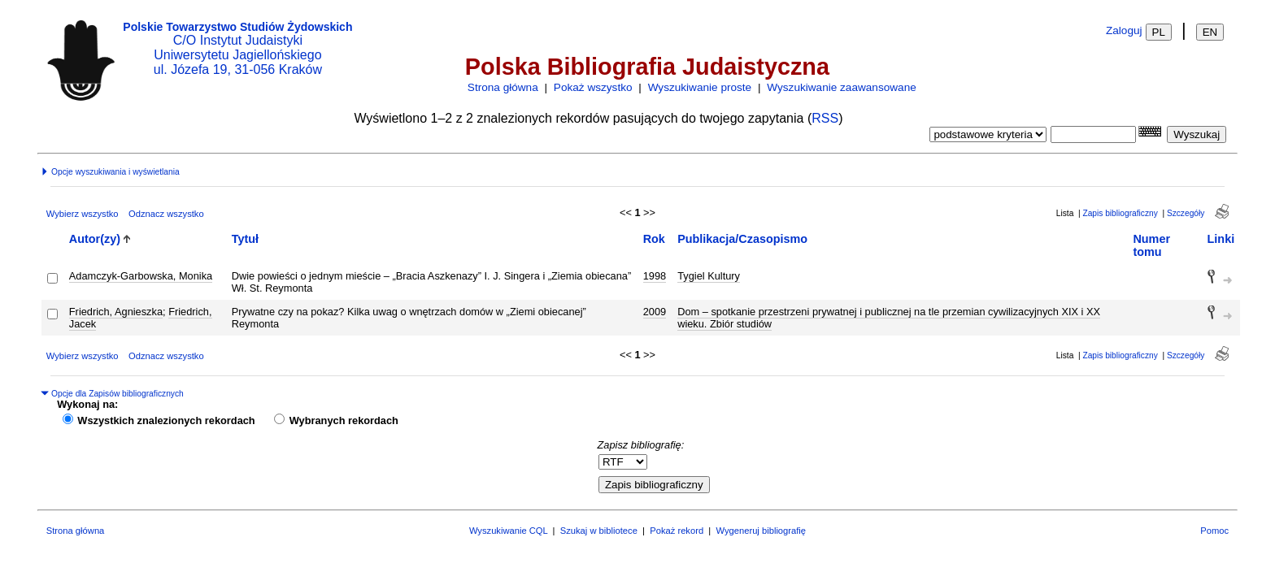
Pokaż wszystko (593, 87)
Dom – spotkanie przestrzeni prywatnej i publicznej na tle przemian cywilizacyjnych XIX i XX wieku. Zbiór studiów (888, 318)
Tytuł (245, 238)
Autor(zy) (94, 238)
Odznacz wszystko (166, 214)
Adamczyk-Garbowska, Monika (140, 276)
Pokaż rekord (676, 530)
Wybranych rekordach (343, 420)
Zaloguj (1124, 30)
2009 (654, 312)
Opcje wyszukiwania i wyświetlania (110, 171)
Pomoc (1214, 530)
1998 (654, 276)
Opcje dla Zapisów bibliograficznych (112, 393)
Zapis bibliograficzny (1119, 213)
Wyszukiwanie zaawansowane (841, 87)
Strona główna (503, 87)
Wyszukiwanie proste (700, 87)
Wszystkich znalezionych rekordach (166, 420)
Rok (654, 238)
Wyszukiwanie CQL (508, 530)
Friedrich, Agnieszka (116, 312)
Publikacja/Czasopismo (742, 238)
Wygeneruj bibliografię (761, 530)
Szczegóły (1185, 213)
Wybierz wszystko (82, 214)
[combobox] (1093, 134)
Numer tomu (1151, 245)
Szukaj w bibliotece (599, 530)
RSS (825, 118)
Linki (1221, 238)
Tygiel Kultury (708, 276)
